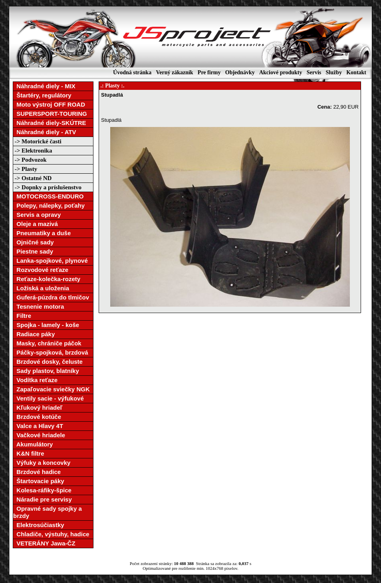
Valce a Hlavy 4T (38, 425)
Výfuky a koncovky (41, 462)
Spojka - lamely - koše (46, 324)
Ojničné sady (33, 242)
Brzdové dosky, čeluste (48, 361)
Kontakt (356, 72)
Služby (333, 72)
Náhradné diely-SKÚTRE (49, 122)
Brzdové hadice (37, 471)
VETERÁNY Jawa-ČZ (44, 543)
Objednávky (240, 72)
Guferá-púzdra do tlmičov (51, 297)
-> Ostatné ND (32, 178)
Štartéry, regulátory (42, 95)
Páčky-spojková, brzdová (50, 352)
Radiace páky (34, 334)
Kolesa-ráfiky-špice (42, 490)
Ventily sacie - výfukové (48, 398)
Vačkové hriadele (39, 435)
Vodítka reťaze (35, 380)
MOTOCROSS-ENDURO (48, 196)
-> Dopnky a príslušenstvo (47, 187)
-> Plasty (25, 169)
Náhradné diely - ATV (44, 132)
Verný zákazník (174, 72)
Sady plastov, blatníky (46, 370)
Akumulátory (33, 444)
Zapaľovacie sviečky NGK (51, 389)
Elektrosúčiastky (38, 525)
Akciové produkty (280, 72)
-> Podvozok (30, 160)
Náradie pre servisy (42, 499)
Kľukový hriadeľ (37, 407)
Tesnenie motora (38, 306)
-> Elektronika (32, 150)
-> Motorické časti (37, 141)
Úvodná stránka (132, 72)
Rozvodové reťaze (40, 269)
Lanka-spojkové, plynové (50, 260)
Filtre (22, 315)
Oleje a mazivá (35, 223)
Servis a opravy (37, 214)
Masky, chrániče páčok (47, 343)
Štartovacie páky (38, 481)
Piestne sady (33, 251)
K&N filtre (28, 453)
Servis (314, 72)
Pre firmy (209, 72)
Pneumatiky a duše (42, 233)
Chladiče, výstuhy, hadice (51, 534)
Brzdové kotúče (37, 416)
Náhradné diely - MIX (44, 86)
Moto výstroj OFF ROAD (49, 104)
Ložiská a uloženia (41, 288)
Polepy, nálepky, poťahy (49, 205)
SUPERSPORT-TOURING (50, 113)
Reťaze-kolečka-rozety (46, 279)
